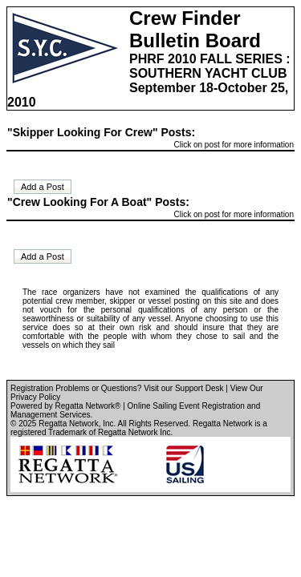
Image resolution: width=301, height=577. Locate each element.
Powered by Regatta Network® (65, 405)
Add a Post (42, 187)
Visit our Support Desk (183, 388)
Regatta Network (68, 423)
